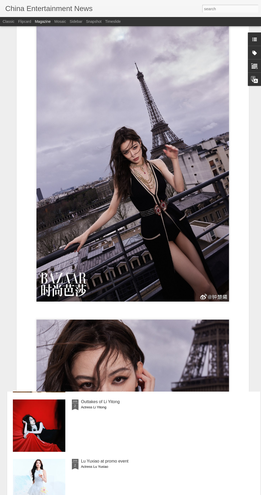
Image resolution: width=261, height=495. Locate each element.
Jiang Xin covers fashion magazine (113, 342)
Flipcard (24, 21)
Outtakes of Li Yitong (100, 401)
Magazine (43, 21)
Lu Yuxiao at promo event (105, 461)
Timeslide (113, 21)
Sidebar (76, 21)
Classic (8, 21)
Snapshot (94, 21)
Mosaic (60, 21)
